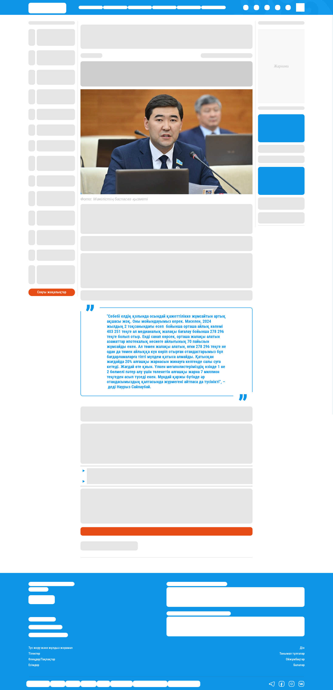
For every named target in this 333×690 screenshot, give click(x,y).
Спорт (189, 7)
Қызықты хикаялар (150, 683)
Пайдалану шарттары (48, 634)
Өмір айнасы (91, 7)
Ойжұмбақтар (295, 658)
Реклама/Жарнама (45, 626)
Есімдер (33, 664)
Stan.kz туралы (42, 618)
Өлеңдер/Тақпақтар (41, 658)
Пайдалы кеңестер (184, 683)
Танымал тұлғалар (292, 652)
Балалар (299, 664)
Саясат (140, 7)
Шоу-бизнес (213, 7)
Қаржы (115, 7)
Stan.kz (155, 84)
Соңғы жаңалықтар (51, 287)
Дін (302, 647)
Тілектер (34, 652)
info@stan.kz (38, 588)
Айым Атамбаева (93, 542)
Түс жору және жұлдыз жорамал (50, 647)
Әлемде (164, 7)
